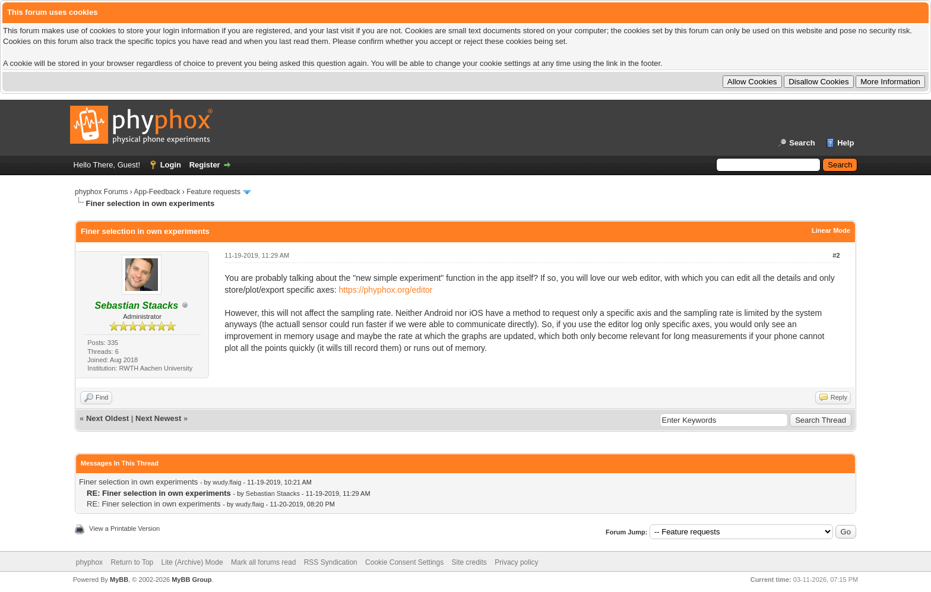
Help (845, 142)
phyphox (89, 562)
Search (802, 142)
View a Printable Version (124, 528)
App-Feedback (157, 192)
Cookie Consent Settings (404, 562)
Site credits (469, 562)
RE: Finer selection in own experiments (153, 503)
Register (204, 164)
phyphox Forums (101, 192)
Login (170, 164)
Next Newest (158, 418)
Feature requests (213, 192)
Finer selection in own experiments (138, 481)
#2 (836, 255)
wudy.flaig (227, 482)
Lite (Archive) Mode (192, 562)
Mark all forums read (263, 562)
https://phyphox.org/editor (386, 290)
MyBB (119, 579)
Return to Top (131, 562)
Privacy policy (516, 562)
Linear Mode (831, 230)
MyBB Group (191, 579)
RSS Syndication (330, 562)
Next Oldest (107, 418)
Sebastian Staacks (273, 493)
